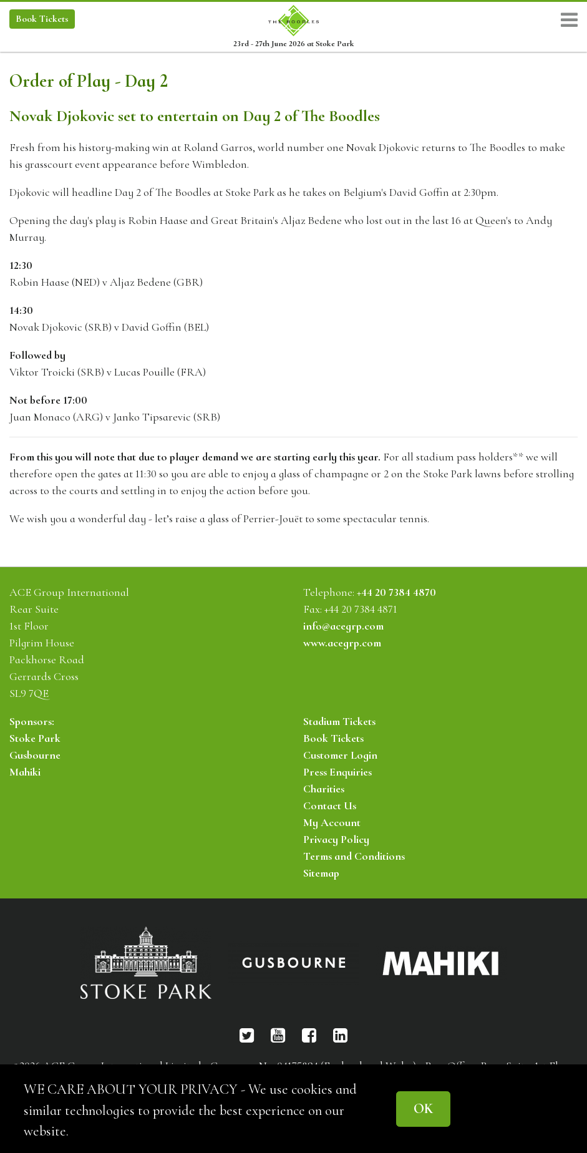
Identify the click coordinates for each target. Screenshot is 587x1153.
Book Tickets (333, 738)
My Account (332, 822)
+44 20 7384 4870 (396, 592)
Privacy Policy (336, 839)
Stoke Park (35, 738)
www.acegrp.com (342, 642)
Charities (323, 788)
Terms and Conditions (354, 856)
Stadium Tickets (339, 721)
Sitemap (321, 873)
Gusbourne (35, 755)
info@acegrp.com (343, 626)
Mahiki (25, 772)
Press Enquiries (337, 772)
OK (423, 1108)
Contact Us (329, 805)
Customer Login (340, 755)
